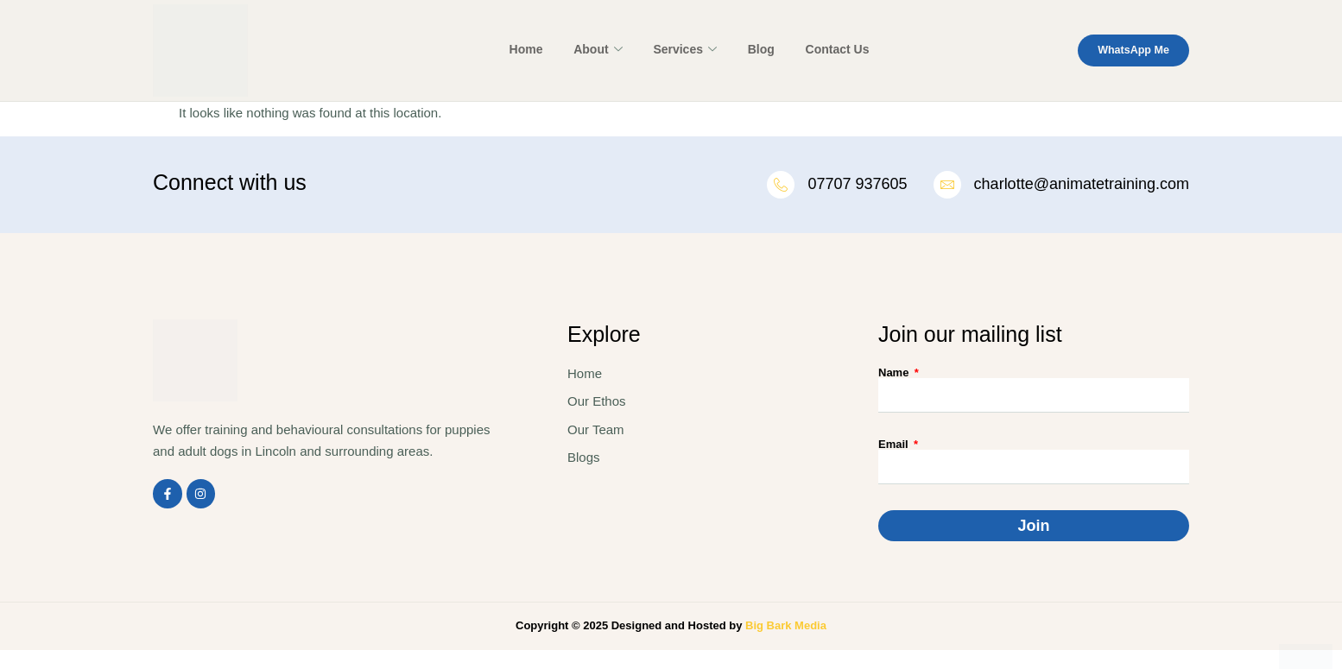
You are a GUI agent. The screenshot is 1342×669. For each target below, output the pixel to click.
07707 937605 (855, 184)
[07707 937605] (778, 185)
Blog (752, 49)
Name (895, 374)
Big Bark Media (785, 627)
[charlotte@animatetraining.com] (946, 185)
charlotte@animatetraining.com (1081, 184)
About (599, 50)
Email (894, 445)
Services (681, 50)
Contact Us (824, 49)
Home (532, 49)
